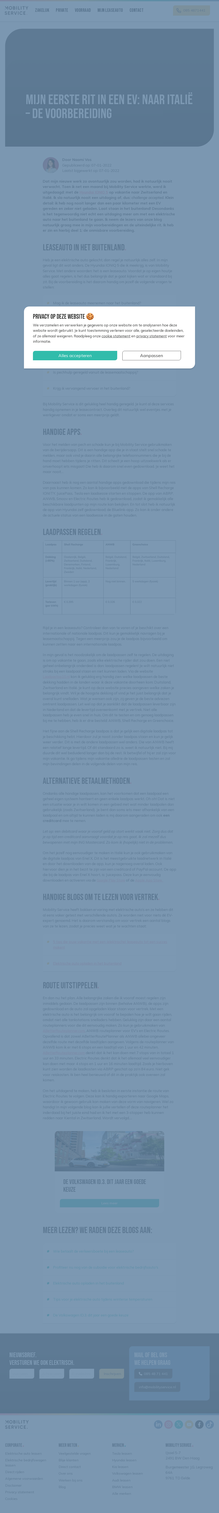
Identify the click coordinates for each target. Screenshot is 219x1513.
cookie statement (116, 336)
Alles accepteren (75, 355)
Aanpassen (151, 355)
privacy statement (151, 336)
